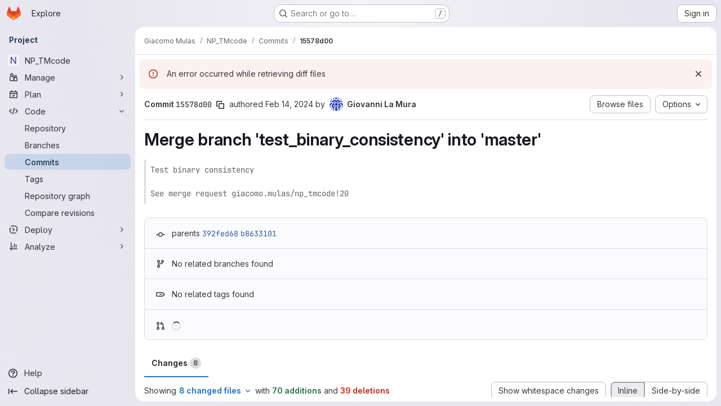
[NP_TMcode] (68, 60)
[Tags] (68, 179)
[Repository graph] (68, 196)
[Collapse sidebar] (68, 391)
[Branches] (68, 145)
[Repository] (68, 128)
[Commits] (68, 162)
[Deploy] (68, 229)
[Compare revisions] (68, 212)
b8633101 (259, 233)
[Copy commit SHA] (220, 105)
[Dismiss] (698, 74)
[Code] (68, 111)
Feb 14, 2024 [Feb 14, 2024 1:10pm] (289, 104)
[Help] (68, 373)
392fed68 (220, 233)
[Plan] (68, 94)
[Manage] (68, 77)
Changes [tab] (176, 363)
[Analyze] (68, 246)
